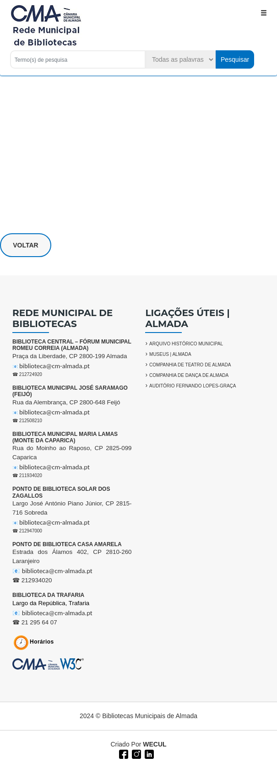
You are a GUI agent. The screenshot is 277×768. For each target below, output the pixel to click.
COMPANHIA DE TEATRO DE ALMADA (190, 364)
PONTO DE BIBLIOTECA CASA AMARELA (66, 544)
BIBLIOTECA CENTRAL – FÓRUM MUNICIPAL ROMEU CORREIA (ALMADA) (71, 344)
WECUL (154, 744)
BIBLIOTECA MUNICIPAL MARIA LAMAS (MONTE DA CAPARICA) (65, 437)
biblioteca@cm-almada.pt (54, 366)
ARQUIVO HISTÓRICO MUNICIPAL (186, 343)
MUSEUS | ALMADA (170, 354)
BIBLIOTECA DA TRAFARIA (48, 595)
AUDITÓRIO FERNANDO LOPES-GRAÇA (192, 385)
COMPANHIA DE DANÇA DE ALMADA (188, 375)
